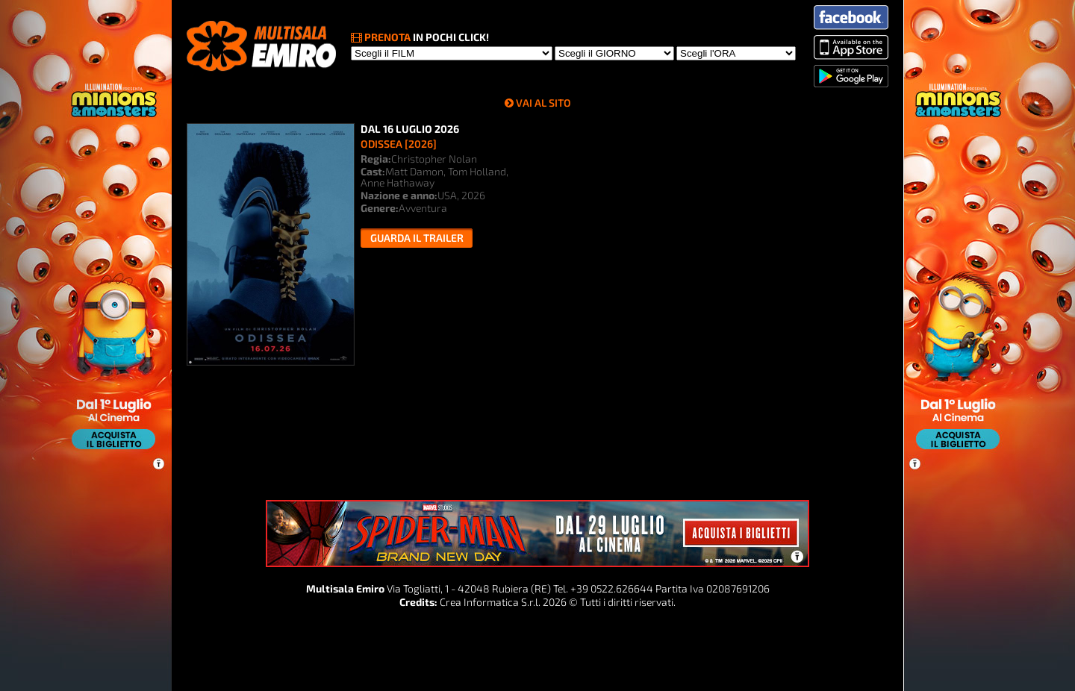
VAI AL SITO (543, 102)
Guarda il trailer (417, 237)
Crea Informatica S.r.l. (490, 601)
